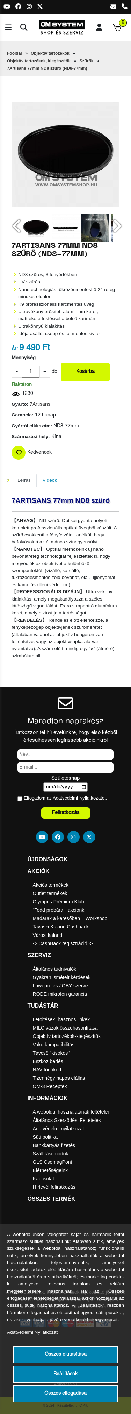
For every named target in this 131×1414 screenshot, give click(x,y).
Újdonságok (48, 859)
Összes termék (51, 1199)
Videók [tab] (50, 480)
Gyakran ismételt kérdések (62, 977)
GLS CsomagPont (52, 1162)
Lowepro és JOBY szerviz (61, 985)
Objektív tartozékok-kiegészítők (67, 1036)
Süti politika (45, 1137)
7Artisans (40, 404)
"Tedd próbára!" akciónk (59, 910)
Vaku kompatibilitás (54, 1044)
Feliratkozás (66, 812)
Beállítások (65, 1374)
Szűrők (86, 61)
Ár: (15, 349)
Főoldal (14, 53)
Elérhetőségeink (50, 1170)
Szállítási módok (50, 1153)
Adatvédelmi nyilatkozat (58, 1128)
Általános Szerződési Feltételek (67, 1120)
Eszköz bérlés (48, 1061)
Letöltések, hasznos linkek (61, 1019)
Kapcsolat (43, 1179)
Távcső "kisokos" (51, 1053)
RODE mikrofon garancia (60, 994)
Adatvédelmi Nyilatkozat (77, 798)
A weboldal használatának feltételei (71, 1112)
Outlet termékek (50, 893)
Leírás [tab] (24, 480)
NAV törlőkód (47, 1069)
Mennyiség (24, 358)
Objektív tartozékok (50, 53)
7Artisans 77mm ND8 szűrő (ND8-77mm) (47, 68)
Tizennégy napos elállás (59, 1078)
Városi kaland (48, 935)
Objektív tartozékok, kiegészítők (39, 61)
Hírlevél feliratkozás (54, 1187)
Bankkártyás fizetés (54, 1145)
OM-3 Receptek (50, 1086)
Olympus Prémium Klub (58, 901)
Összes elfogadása (65, 1393)
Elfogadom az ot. (65, 798)
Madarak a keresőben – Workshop (70, 918)
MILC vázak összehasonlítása (65, 1028)
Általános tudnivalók (55, 969)
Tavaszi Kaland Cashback (61, 927)
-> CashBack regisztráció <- (63, 943)
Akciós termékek (51, 885)
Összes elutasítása (66, 1354)
